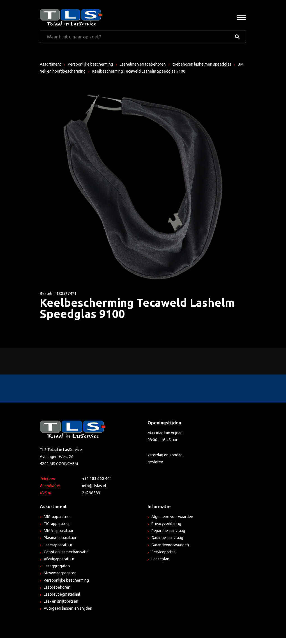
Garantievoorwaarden (170, 545)
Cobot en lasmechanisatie (66, 552)
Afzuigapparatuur (59, 559)
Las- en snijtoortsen (61, 601)
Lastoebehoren (57, 587)
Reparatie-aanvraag (168, 530)
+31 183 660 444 (97, 478)
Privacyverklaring (166, 523)
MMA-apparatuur (58, 530)
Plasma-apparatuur (60, 537)
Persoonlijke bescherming (90, 64)
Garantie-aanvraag (167, 537)
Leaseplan (160, 559)
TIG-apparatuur (57, 523)
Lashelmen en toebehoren (143, 64)
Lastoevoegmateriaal (62, 594)
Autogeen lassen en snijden (68, 608)
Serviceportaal (164, 552)
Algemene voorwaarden (172, 516)
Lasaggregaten (57, 566)
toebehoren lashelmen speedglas (201, 64)
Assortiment (50, 64)
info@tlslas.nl (94, 486)
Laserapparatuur (58, 545)
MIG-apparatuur (57, 516)
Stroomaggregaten (60, 573)
